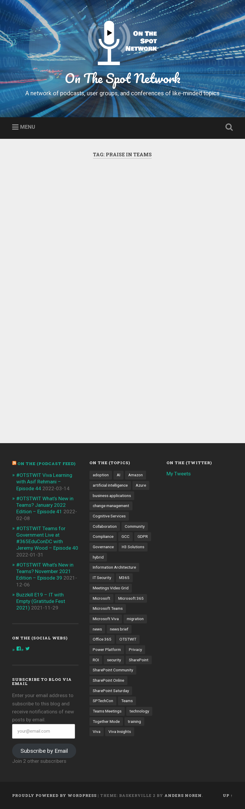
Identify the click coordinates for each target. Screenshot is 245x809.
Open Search (228, 127)
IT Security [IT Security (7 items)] (102, 577)
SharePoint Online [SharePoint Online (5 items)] (108, 680)
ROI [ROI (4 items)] (96, 659)
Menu (27, 127)
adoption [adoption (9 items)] (101, 474)
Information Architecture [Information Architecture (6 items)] (114, 567)
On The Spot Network (122, 78)
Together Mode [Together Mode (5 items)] (106, 721)
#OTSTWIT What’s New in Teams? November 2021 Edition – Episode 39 (44, 571)
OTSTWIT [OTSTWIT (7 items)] (127, 639)
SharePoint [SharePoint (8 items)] (138, 659)
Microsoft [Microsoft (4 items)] (101, 598)
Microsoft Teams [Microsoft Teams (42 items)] (108, 608)
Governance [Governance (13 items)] (103, 546)
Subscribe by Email (44, 750)
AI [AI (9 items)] (118, 474)
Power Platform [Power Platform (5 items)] (107, 649)
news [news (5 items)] (97, 629)
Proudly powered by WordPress (54, 795)
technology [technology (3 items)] (139, 711)
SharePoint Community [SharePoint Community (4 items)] (113, 670)
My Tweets (178, 474)
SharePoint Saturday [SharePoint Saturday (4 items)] (111, 690)
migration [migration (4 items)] (135, 618)
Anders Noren (183, 795)
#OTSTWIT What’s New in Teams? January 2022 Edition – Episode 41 (44, 505)
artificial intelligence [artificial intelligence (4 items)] (110, 485)
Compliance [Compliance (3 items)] (103, 536)
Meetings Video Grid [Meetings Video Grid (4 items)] (111, 588)
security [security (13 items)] (114, 659)
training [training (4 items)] (134, 721)
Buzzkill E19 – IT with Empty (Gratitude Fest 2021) (40, 601)
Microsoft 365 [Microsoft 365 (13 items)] (131, 598)
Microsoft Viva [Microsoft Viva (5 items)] (106, 618)
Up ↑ (228, 795)
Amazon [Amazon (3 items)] (135, 474)
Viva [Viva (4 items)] (96, 731)
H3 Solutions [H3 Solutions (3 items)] (133, 546)
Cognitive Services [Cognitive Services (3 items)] (109, 516)
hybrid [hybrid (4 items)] (98, 557)
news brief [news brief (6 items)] (119, 629)
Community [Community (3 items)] (135, 526)
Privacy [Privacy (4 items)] (135, 649)
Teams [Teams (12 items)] (127, 700)
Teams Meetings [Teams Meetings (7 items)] (107, 711)
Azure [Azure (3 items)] (141, 485)
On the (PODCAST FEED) (46, 463)
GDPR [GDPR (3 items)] (142, 536)
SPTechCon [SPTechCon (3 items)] (103, 700)
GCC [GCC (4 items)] (125, 536)
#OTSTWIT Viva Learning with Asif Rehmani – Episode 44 (44, 481)
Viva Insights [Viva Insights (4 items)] (119, 731)
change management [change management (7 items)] (111, 505)
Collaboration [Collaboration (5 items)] (105, 526)
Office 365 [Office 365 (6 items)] (102, 639)
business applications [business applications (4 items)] (112, 495)
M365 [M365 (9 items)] (124, 577)
